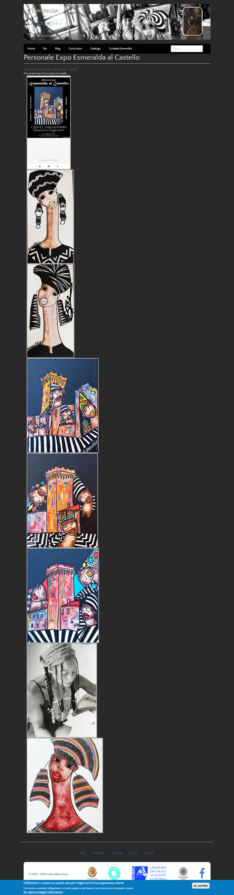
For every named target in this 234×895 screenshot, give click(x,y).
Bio (45, 48)
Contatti (149, 853)
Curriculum (75, 48)
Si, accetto (201, 886)
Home (31, 48)
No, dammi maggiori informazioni (43, 893)
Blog (57, 48)
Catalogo (95, 48)
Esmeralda (45, 11)
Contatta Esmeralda (120, 48)
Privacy (133, 853)
